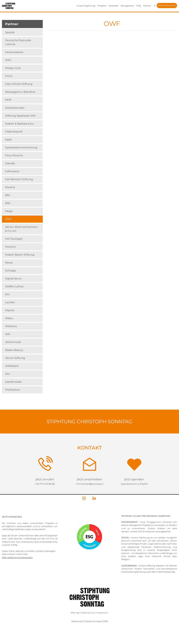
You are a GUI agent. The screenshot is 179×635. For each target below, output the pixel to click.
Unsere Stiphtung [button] (85, 5)
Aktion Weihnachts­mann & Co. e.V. (21, 228)
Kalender (113, 5)
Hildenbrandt (14, 131)
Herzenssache (14, 52)
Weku (9, 318)
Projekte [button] (102, 5)
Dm (7, 373)
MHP (8, 99)
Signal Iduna (13, 278)
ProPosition (12, 389)
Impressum (102, 612)
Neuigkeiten (127, 5)
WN (7, 334)
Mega (8, 211)
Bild (7, 203)
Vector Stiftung (15, 357)
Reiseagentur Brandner (20, 91)
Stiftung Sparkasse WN (20, 115)
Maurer (9, 310)
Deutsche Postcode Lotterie (18, 42)
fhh (7, 294)
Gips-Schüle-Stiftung (18, 83)
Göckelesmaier (14, 107)
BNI (7, 195)
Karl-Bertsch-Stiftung (19, 179)
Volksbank (12, 365)
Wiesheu (11, 326)
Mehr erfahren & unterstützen (17, 557)
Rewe (9, 262)
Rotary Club (13, 68)
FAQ (138, 5)
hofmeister (12, 171)
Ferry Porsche (14, 155)
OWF (8, 219)
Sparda (9, 32)
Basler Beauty (14, 350)
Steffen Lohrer (14, 286)
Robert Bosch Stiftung (19, 254)
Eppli (8, 139)
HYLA (8, 76)
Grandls (10, 163)
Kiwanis (10, 187)
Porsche (10, 246)
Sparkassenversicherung (21, 147)
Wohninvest (13, 342)
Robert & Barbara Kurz (19, 123)
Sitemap (75, 612)
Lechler (10, 302)
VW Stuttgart (14, 238)
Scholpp (10, 270)
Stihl (8, 60)
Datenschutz (87, 612)
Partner (147, 5)
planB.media (13, 381)
